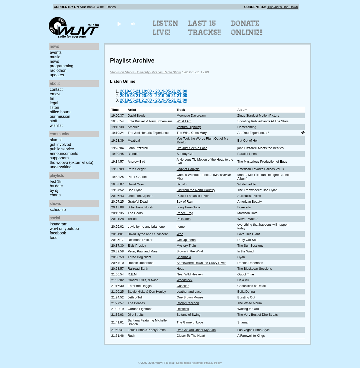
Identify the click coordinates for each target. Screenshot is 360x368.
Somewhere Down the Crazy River (201, 263)
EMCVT (55, 94)
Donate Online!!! (247, 28)
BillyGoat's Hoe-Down (282, 7)
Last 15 (56, 181)
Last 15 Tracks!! (204, 28)
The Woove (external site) (71, 162)
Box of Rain (185, 201)
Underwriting (61, 167)
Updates (57, 75)
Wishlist (56, 125)
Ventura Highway (189, 127)
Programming (61, 66)
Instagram (58, 224)
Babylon (182, 184)
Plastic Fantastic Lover (193, 196)
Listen (54, 107)
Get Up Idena (186, 240)
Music (55, 57)
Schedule (58, 209)
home (181, 226)
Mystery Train (186, 245)
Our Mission (60, 116)
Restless (183, 309)
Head (180, 268)
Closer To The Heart (191, 335)
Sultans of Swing (188, 314)
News (54, 61)
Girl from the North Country (196, 190)
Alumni (56, 140)
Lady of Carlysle (188, 169)
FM (52, 98)
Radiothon (58, 70)
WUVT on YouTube (64, 228)
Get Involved (60, 144)
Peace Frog (185, 213)
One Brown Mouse (190, 297)
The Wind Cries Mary (192, 133)
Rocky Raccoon (188, 303)
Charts (55, 195)
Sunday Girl (185, 154)
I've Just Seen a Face (192, 148)
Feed (54, 237)
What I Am (184, 121)
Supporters (59, 158)
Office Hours (60, 112)
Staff (53, 121)
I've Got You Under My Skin (196, 330)
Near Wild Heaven (190, 274)
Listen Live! (165, 28)
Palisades (184, 219)
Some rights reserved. (189, 362)
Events (56, 52)
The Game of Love (190, 322)
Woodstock (184, 280)
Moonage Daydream (191, 115)
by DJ (54, 190)
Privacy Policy (213, 362)
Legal (54, 103)
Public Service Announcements (64, 151)
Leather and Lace (189, 291)
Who (180, 234)
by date (56, 186)
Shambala (184, 257)
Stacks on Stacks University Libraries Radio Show (145, 72)
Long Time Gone (188, 207)
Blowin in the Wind (190, 251)
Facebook (58, 233)
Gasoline (183, 286)
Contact (56, 89)
